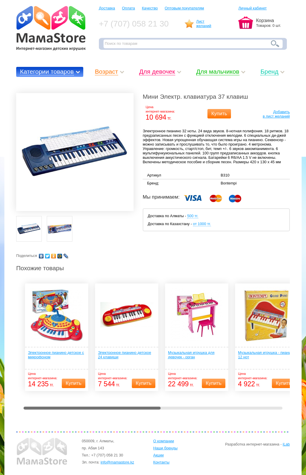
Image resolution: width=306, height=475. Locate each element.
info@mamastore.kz (117, 462)
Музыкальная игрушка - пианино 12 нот (266, 354)
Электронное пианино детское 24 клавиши (124, 354)
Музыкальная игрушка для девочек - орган (191, 354)
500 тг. (192, 216)
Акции (158, 455)
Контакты (161, 462)
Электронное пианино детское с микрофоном (56, 354)
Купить (219, 113)
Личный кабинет (252, 8)
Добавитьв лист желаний (276, 114)
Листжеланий (203, 23)
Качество (150, 8)
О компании (163, 441)
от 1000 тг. (202, 224)
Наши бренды (165, 448)
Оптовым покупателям (184, 8)
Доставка (107, 8)
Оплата (128, 8)
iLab (286, 444)
